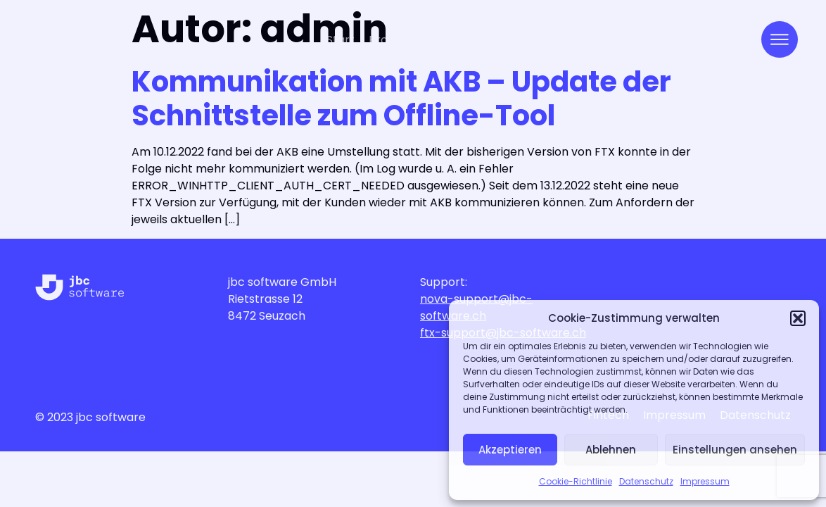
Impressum (705, 481)
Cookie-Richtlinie (575, 481)
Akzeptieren (510, 449)
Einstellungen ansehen (735, 449)
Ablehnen (610, 449)
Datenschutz (646, 481)
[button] (798, 318)
